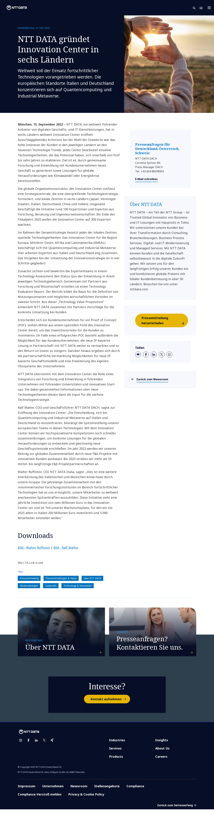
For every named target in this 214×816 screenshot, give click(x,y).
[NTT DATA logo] (14, 7)
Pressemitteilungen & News (61, 578)
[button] (196, 7)
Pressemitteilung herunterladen (164, 321)
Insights (161, 747)
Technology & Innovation (77, 585)
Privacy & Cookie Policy (86, 801)
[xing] (52, 747)
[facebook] (146, 354)
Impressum (26, 793)
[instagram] (21, 747)
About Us (162, 755)
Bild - (34, 547)
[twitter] (162, 354)
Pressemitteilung (29, 578)
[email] (138, 354)
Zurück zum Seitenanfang (176, 812)
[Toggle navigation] (210, 7)
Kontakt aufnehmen (110, 706)
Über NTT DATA (92, 578)
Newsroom (78, 793)
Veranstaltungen (29, 585)
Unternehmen (52, 793)
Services (115, 755)
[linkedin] (154, 354)
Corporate (50, 585)
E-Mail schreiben (146, 179)
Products (116, 763)
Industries (117, 747)
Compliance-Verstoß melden (39, 801)
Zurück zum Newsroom (152, 379)
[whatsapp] (169, 354)
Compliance (135, 793)
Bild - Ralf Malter (65, 547)
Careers (161, 763)
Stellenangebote (107, 793)
